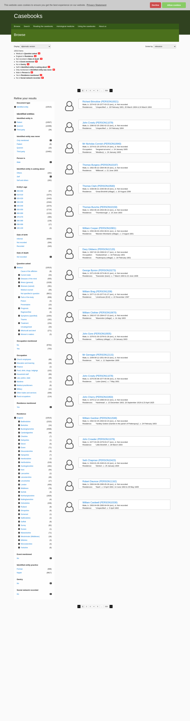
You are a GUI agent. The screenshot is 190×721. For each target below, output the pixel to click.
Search (27, 26)
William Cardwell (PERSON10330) (99, 502)
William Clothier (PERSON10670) (99, 312)
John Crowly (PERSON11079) (97, 122)
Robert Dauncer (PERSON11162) (99, 481)
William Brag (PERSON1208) (97, 291)
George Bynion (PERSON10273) (99, 270)
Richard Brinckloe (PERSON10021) (100, 101)
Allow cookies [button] (174, 5)
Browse (17, 26)
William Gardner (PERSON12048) (99, 418)
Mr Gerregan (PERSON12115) (98, 355)
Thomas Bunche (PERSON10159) (99, 207)
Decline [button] (155, 5)
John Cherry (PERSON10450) (97, 397)
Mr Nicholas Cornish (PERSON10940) (101, 144)
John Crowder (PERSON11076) (98, 439)
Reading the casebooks (43, 26)
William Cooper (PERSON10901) (99, 228)
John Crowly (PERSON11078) (97, 376)
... (101, 90)
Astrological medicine (65, 26)
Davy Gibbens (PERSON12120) (98, 249)
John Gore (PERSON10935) (96, 333)
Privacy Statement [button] (96, 5)
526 (106, 90)
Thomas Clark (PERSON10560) (98, 186)
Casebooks (28, 16)
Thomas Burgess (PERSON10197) (100, 165)
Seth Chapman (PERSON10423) (99, 460)
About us (102, 26)
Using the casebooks (86, 26)
